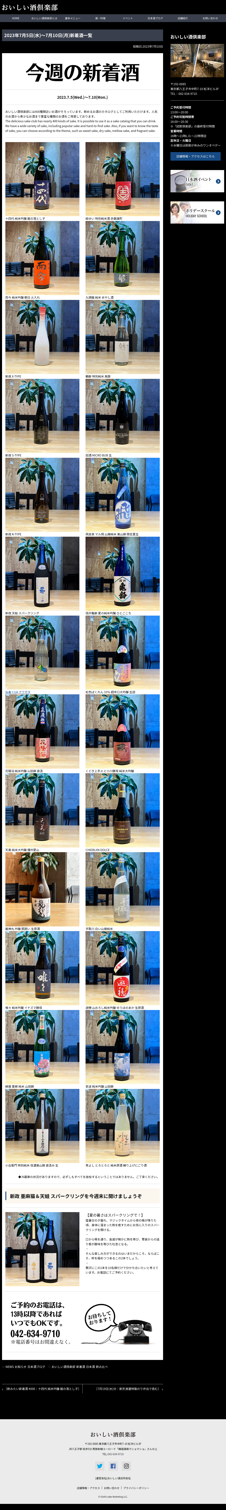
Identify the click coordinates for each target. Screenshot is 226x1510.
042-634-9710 (187, 93)
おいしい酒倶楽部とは (44, 18)
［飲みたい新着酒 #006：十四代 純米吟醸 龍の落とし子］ (40, 1391)
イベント (128, 18)
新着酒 (80, 1366)
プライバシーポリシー (136, 1494)
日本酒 (90, 1366)
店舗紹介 (183, 18)
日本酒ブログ (155, 18)
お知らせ (21, 1366)
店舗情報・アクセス (88, 1494)
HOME (15, 18)
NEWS (10, 1366)
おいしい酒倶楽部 (63, 1366)
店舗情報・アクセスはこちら (197, 156)
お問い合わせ (210, 18)
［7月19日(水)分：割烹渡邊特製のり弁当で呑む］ (127, 1389)
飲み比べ (102, 1366)
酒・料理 (100, 18)
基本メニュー (73, 18)
